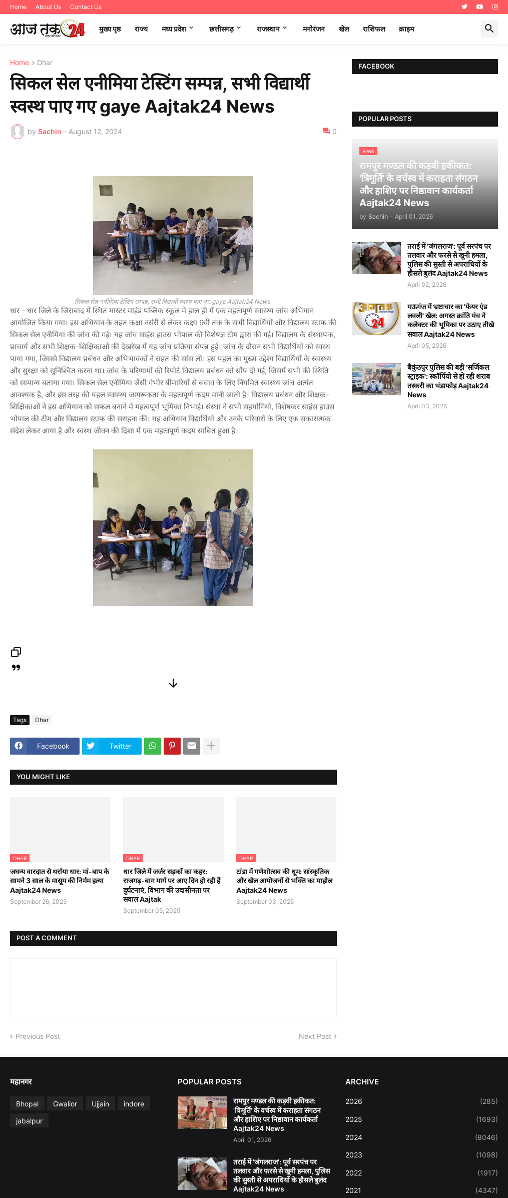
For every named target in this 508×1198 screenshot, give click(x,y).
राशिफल (374, 29)
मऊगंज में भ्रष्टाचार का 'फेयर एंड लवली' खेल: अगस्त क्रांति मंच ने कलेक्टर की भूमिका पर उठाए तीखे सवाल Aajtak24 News (450, 320)
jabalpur (29, 1120)
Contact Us (86, 7)
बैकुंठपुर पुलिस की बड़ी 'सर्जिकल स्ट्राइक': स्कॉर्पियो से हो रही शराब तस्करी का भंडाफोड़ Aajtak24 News (448, 381)
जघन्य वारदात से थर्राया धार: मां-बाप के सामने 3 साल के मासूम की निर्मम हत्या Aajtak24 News (59, 880)
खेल (344, 29)
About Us (48, 7)
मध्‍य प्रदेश (174, 29)
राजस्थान (268, 29)
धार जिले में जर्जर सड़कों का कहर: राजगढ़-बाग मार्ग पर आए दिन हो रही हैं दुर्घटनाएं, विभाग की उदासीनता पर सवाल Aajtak (171, 885)
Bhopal (27, 1103)
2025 (421, 1119)
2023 (421, 1155)
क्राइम (406, 29)
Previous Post (38, 1036)
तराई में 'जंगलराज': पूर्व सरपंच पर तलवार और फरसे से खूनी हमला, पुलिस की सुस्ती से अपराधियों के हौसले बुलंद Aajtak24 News (449, 260)
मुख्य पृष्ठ (110, 29)
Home (18, 7)
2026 (421, 1101)
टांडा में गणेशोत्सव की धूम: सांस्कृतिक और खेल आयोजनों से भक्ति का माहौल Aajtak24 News (284, 880)
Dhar (45, 63)
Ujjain (100, 1103)
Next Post (315, 1036)
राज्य (141, 29)
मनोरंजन (314, 29)
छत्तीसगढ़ (221, 29)
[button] (489, 29)
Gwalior (65, 1103)
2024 (421, 1137)
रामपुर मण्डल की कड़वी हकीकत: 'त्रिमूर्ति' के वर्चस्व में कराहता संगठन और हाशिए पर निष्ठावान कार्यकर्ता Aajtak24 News (277, 1114)
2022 (421, 1173)
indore (134, 1103)
